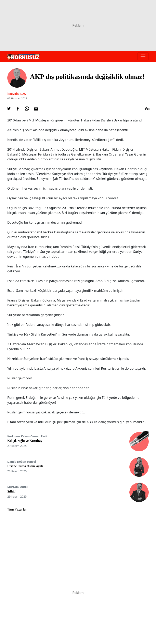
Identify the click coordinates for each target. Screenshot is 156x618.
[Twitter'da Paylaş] (9, 109)
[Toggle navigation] (143, 56)
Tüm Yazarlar (17, 509)
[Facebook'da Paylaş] (18, 109)
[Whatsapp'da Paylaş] (27, 109)
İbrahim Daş (16, 94)
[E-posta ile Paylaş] (36, 109)
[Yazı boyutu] (147, 109)
